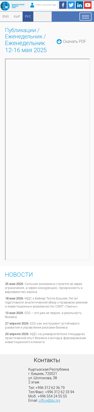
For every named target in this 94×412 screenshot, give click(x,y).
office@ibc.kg (49, 400)
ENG (6, 16)
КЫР (17, 16)
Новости (19, 274)
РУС (28, 16)
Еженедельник (23, 36)
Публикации (20, 30)
